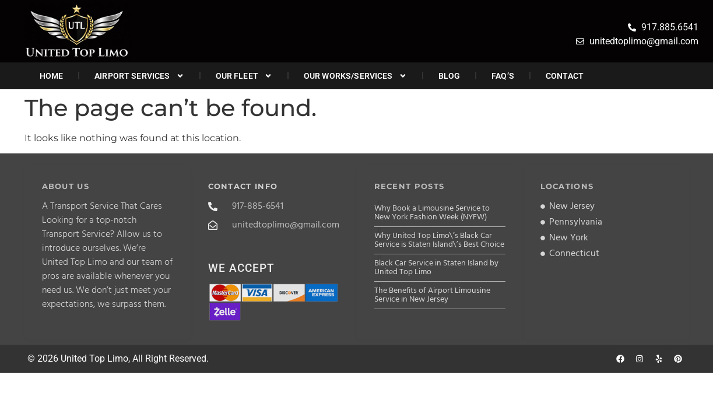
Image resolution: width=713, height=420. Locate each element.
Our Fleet (244, 76)
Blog (449, 75)
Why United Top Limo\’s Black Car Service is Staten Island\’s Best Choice (439, 240)
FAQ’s (502, 75)
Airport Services (139, 76)
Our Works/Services (355, 76)
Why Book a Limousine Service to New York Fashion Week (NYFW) (432, 213)
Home (52, 75)
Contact (565, 75)
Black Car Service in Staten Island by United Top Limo (436, 268)
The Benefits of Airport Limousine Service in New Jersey (432, 295)
